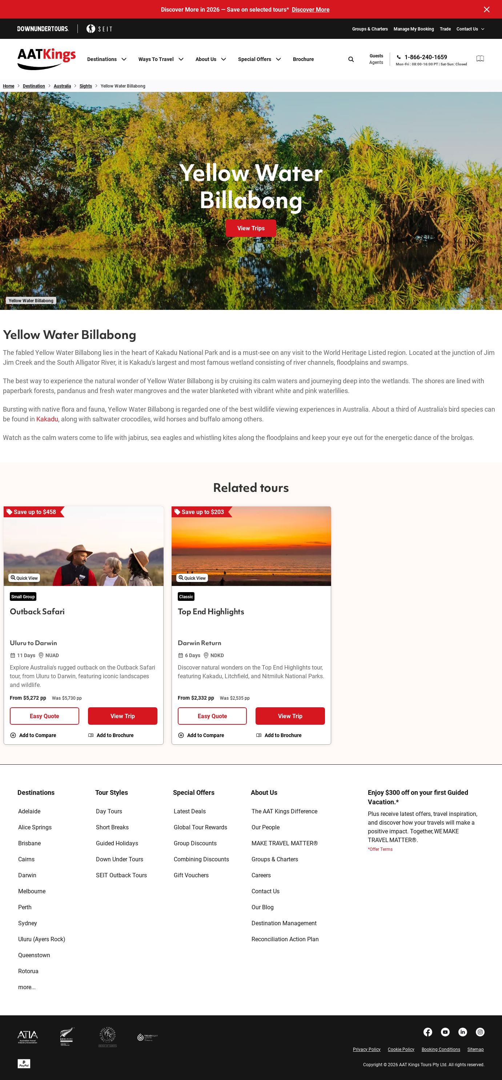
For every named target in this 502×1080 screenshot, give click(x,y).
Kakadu (47, 418)
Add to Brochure (115, 735)
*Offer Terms (380, 849)
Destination (34, 86)
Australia (62, 86)
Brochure (303, 59)
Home (8, 86)
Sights (86, 86)
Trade (445, 29)
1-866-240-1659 (426, 57)
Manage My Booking (414, 29)
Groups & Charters (370, 29)
